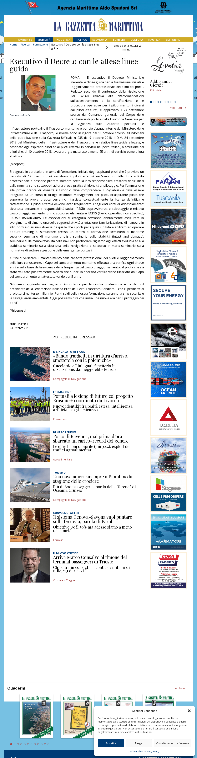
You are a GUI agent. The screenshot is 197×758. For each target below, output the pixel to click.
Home (13, 44)
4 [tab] (161, 102)
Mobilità (44, 39)
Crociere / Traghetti (65, 580)
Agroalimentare (62, 459)
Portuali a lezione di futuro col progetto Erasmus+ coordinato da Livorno (93, 398)
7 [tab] (171, 102)
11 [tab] (45, 744)
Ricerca (81, 39)
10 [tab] (42, 744)
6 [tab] (168, 102)
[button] (189, 711)
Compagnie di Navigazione (69, 379)
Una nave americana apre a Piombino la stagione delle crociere (92, 478)
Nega (138, 743)
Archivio (180, 688)
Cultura (137, 39)
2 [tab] (154, 102)
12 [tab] (48, 744)
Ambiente (25, 39)
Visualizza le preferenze (172, 743)
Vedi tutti (176, 108)
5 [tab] (165, 102)
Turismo (119, 39)
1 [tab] (151, 102)
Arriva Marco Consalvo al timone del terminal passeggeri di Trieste (90, 559)
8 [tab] (175, 102)
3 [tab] (158, 102)
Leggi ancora (168, 89)
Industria (63, 39)
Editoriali (173, 39)
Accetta (110, 743)
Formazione (40, 44)
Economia (99, 39)
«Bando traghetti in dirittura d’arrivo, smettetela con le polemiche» (90, 357)
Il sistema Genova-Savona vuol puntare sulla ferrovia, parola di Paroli (92, 519)
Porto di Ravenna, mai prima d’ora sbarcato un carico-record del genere (91, 438)
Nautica (154, 39)
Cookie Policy (135, 751)
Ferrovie (58, 540)
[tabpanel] (168, 89)
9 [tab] (38, 744)
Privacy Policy (151, 751)
